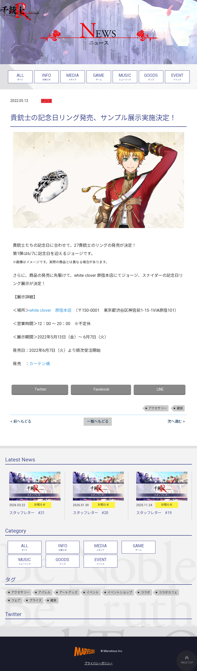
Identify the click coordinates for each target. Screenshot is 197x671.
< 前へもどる (20, 421)
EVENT (177, 77)
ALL (20, 77)
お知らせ (39, 504)
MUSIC (125, 77)
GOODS (151, 77)
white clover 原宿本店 (50, 310)
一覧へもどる (98, 421)
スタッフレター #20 (90, 513)
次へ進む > (176, 421)
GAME (99, 77)
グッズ (46, 101)
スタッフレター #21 (27, 513)
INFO (46, 77)
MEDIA (73, 77)
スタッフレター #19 (154, 513)
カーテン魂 (39, 363)
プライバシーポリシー (98, 663)
